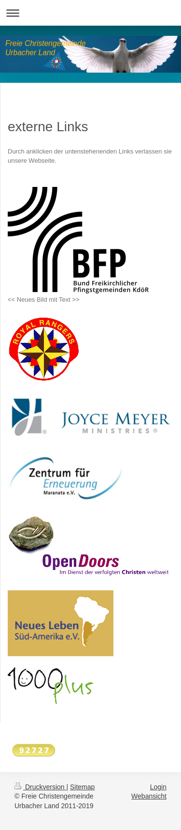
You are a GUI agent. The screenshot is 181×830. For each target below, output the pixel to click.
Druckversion (40, 787)
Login (158, 787)
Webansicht (149, 796)
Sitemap (82, 787)
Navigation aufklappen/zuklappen (90, 12)
